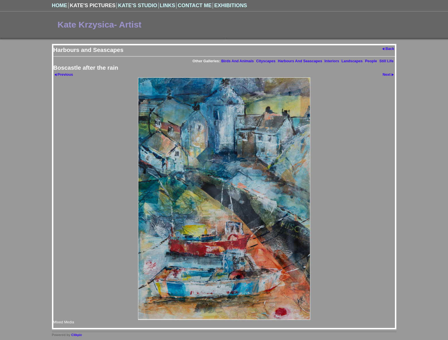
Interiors (332, 61)
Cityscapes (266, 61)
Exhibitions (230, 5)
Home (59, 5)
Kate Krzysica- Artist (99, 24)
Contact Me (195, 5)
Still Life (386, 61)
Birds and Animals (237, 61)
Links (167, 5)
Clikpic (76, 335)
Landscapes (352, 61)
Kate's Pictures (92, 5)
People (371, 61)
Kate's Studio (137, 5)
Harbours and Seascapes (300, 61)
